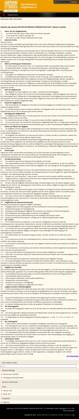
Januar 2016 (7, 394)
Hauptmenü (13, 15)
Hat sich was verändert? (11, 374)
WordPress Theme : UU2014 (60, 415)
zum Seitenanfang (72, 356)
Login (73, 415)
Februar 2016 (7, 391)
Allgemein (6, 402)
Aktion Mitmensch (43, 415)
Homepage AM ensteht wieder (13, 378)
